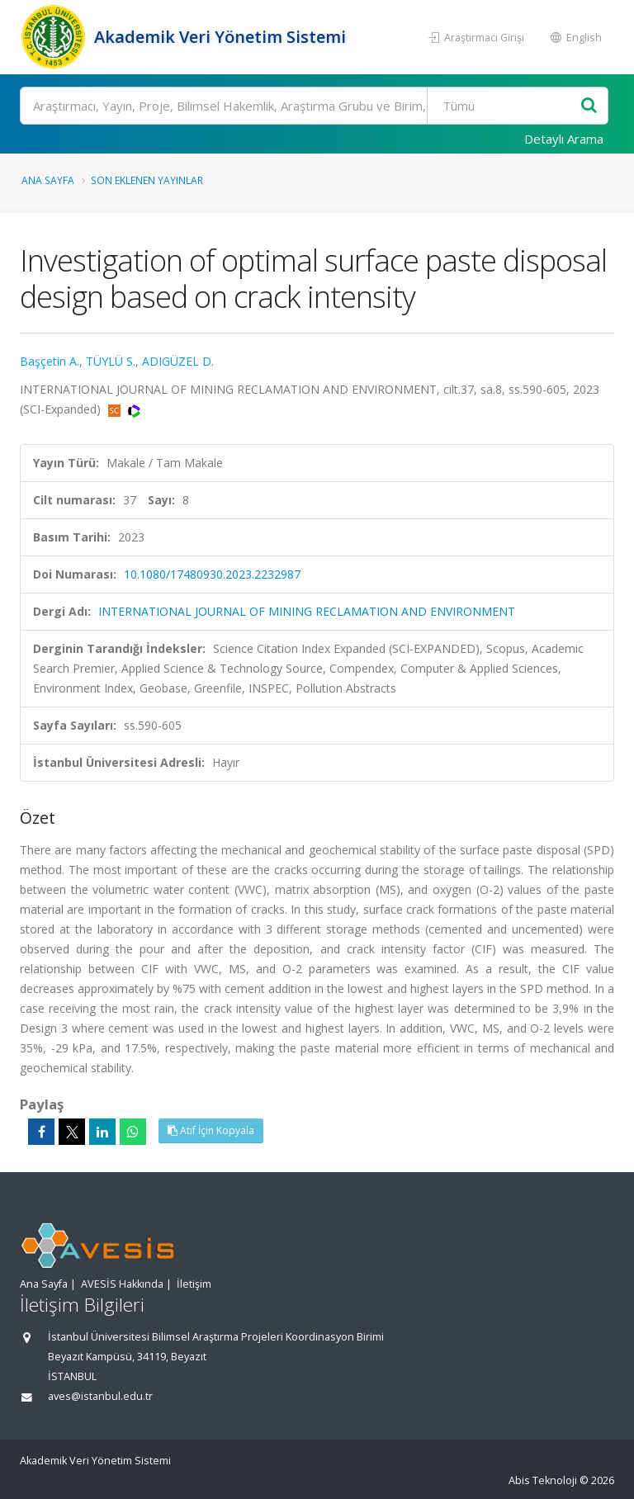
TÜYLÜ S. (110, 361)
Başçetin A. (49, 361)
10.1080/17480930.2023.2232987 (212, 574)
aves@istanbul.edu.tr (100, 1396)
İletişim (194, 1284)
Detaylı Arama (563, 138)
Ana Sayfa (47, 180)
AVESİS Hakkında (122, 1284)
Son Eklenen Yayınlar (147, 180)
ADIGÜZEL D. (178, 361)
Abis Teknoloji (543, 1480)
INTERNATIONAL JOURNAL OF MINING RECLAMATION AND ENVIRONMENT (306, 611)
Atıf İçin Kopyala (211, 1130)
